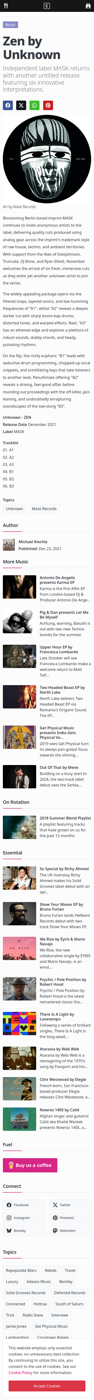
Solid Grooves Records (26, 1292)
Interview (59, 1315)
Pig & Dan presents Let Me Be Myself (64, 615)
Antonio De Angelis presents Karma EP (57, 580)
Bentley (66, 1281)
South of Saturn (69, 1304)
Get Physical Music (51, 1326)
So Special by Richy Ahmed (64, 868)
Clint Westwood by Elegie (63, 1079)
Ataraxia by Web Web (59, 1049)
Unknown (14, 508)
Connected (15, 1304)
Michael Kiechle (33, 541)
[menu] (5, 5)
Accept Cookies (47, 1386)
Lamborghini (17, 1337)
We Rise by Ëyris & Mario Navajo (62, 941)
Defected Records (69, 1292)
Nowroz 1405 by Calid (59, 1109)
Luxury (12, 1281)
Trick (10, 1315)
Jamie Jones (16, 1326)
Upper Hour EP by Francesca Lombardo (59, 649)
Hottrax (40, 1304)
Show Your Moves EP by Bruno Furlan (61, 907)
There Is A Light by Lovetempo (57, 1016)
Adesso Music (39, 1281)
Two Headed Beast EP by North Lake (62, 690)
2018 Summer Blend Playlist (65, 818)
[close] (87, 1341)
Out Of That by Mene (59, 767)
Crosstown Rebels (53, 1337)
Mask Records (44, 508)
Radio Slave (33, 1315)
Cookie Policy (21, 1372)
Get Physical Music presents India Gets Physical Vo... (58, 733)
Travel (70, 1270)
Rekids (50, 1270)
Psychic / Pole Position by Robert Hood (63, 982)
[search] (88, 5)
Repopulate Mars (21, 1270)
